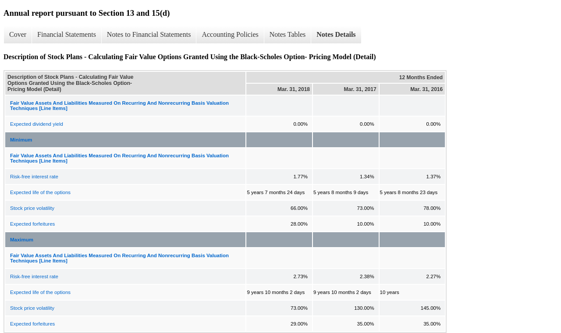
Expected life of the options (40, 192)
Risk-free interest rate (34, 176)
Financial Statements (66, 34)
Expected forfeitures (32, 224)
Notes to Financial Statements (149, 34)
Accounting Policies (230, 34)
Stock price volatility (32, 208)
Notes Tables (288, 34)
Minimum (21, 139)
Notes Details (335, 34)
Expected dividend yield (36, 124)
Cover (17, 34)
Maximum (21, 239)
